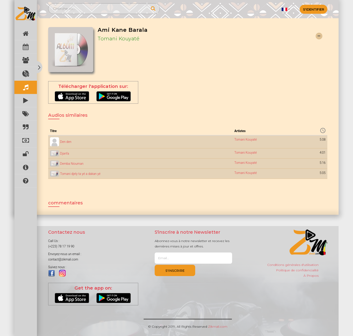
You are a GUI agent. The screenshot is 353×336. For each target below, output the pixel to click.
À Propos (311, 276)
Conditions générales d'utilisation (293, 265)
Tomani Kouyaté (118, 38)
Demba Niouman (72, 163)
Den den (65, 142)
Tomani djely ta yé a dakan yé (80, 174)
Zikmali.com (217, 327)
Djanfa (64, 153)
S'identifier (313, 9)
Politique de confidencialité (297, 270)
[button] (286, 9)
